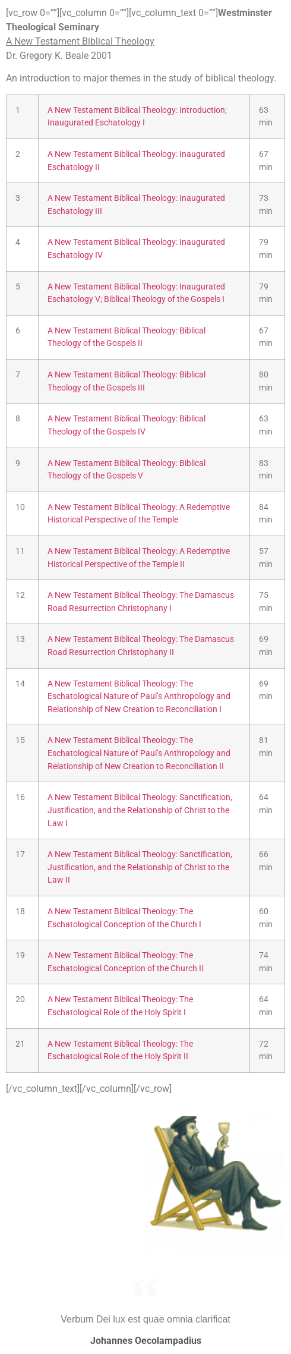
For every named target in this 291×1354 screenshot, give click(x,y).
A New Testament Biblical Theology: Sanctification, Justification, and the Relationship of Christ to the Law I (140, 810)
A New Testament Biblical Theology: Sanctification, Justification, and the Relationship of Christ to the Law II (140, 867)
